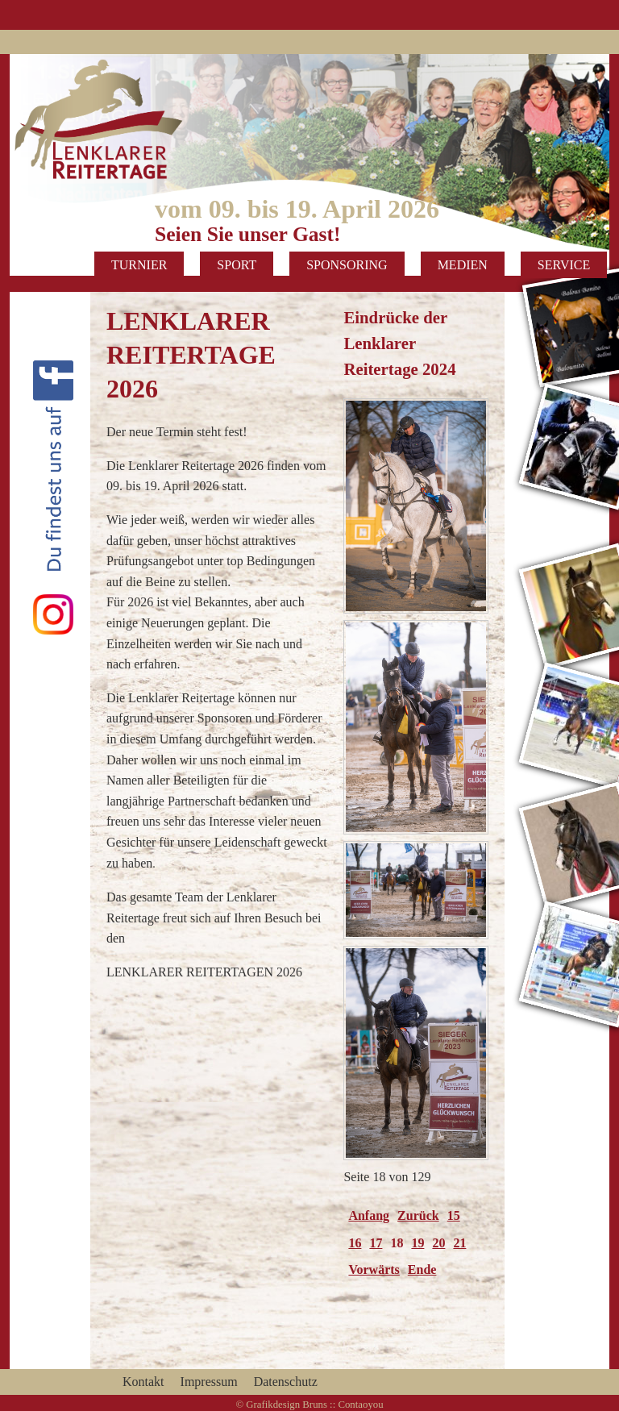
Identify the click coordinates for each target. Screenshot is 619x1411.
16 (354, 1243)
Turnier (139, 265)
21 (459, 1243)
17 (375, 1243)
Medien (463, 265)
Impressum (209, 1381)
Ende (422, 1269)
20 (438, 1243)
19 (417, 1243)
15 (453, 1215)
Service (564, 265)
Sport (236, 265)
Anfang (368, 1215)
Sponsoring (346, 265)
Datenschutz (286, 1381)
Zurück (418, 1215)
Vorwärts (373, 1269)
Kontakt (143, 1381)
